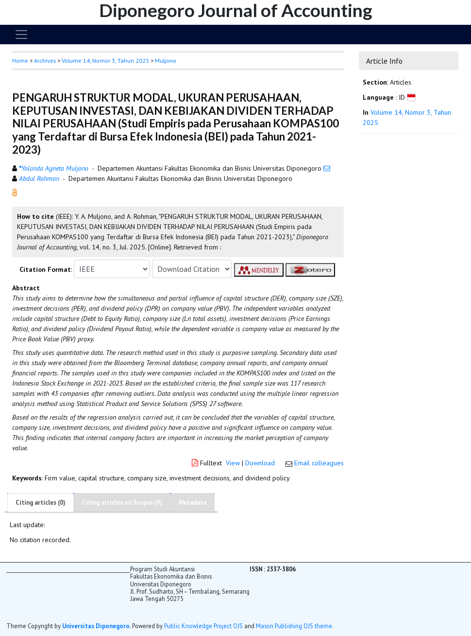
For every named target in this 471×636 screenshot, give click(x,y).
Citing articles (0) (41, 502)
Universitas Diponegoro (96, 626)
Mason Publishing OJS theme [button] (294, 626)
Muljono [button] (165, 60)
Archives (45, 60)
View (233, 463)
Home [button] (20, 60)
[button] (14, 192)
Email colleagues (319, 463)
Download (260, 463)
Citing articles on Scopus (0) (122, 502)
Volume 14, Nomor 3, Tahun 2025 (105, 60)
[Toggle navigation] (21, 34)
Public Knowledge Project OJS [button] (203, 626)
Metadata (192, 502)
